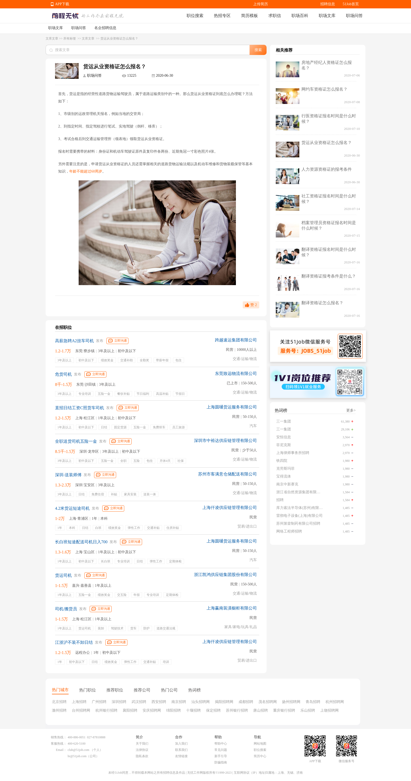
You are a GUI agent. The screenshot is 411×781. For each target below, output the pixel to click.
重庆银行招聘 (284, 710)
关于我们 (142, 743)
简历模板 (249, 15)
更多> (351, 410)
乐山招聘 (307, 710)
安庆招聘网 (152, 710)
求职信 (274, 15)
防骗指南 (220, 762)
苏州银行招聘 (237, 710)
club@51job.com (78, 750)
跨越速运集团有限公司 (236, 340)
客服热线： (59, 743)
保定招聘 (213, 710)
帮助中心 (220, 743)
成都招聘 (246, 702)
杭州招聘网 (335, 702)
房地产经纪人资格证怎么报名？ (326, 65)
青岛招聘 (313, 702)
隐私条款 (142, 756)
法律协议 (142, 750)
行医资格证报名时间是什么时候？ (328, 119)
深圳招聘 (119, 702)
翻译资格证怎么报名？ (322, 303)
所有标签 (70, 38)
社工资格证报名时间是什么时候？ (328, 199)
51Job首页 (351, 4)
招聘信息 (327, 4)
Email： (61, 750)
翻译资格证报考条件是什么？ (328, 276)
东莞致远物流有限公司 (236, 373)
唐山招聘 (260, 710)
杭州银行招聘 (106, 710)
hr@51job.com (77, 756)
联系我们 (181, 750)
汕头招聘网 (200, 702)
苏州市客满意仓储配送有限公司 (227, 474)
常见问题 (220, 750)
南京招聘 (178, 702)
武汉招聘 (139, 702)
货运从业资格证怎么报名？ (326, 142)
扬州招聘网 (291, 702)
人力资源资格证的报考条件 (326, 169)
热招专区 (222, 15)
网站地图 (260, 743)
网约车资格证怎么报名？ (324, 89)
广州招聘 (99, 702)
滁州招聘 (59, 710)
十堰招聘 (193, 710)
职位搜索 (195, 15)
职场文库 (327, 15)
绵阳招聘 (173, 710)
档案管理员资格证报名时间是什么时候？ (328, 225)
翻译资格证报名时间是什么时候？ (328, 252)
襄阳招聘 (130, 710)
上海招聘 (79, 702)
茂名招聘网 (267, 702)
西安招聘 (159, 702)
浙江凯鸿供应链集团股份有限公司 (225, 574)
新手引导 (220, 756)
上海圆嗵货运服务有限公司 (232, 407)
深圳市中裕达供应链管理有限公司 (225, 440)
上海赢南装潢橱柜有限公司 (232, 608)
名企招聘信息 (105, 28)
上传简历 (260, 4)
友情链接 (181, 756)
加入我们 (181, 743)
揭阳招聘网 (224, 702)
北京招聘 (59, 702)
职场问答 (354, 15)
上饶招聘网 (329, 710)
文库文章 (52, 38)
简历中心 (260, 756)
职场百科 (299, 15)
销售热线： (59, 737)
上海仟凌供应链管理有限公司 (229, 507)
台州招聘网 (81, 710)
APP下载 (62, 4)
